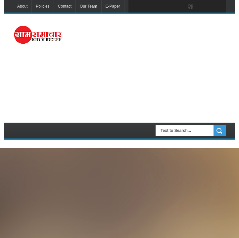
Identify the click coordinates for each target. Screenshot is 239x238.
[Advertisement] (155, 67)
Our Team (88, 6)
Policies (42, 6)
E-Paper (113, 6)
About (22, 6)
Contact (65, 6)
